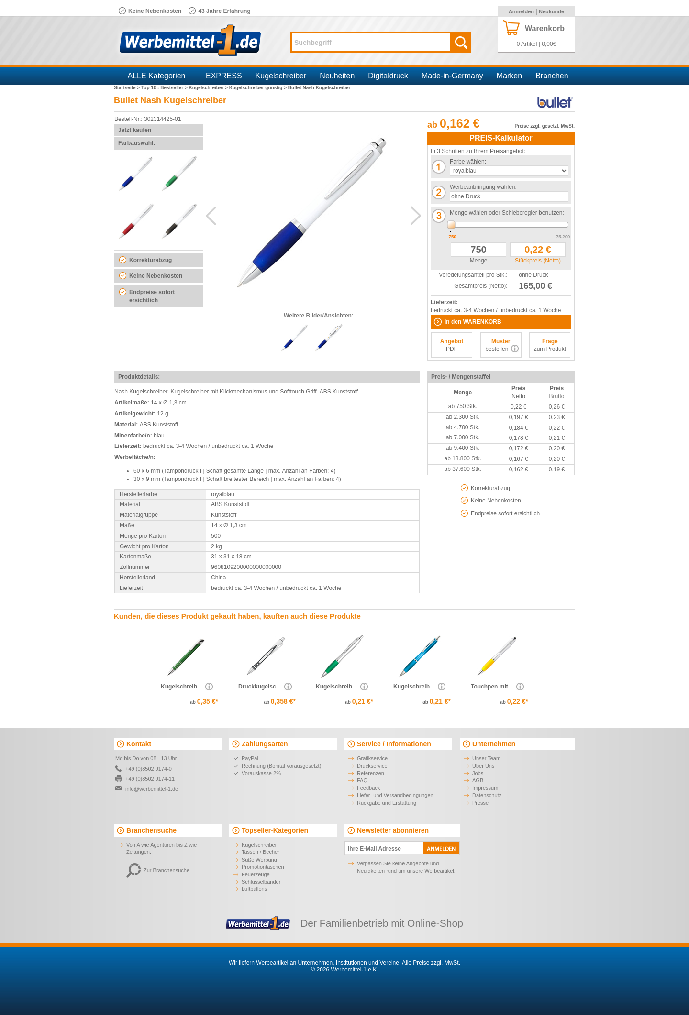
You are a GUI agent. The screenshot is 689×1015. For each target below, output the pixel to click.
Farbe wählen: (468, 161)
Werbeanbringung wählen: (483, 187)
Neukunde (551, 11)
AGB (477, 780)
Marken (509, 76)
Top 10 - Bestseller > (165, 87)
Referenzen (370, 773)
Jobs (477, 773)
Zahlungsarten (265, 744)
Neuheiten (337, 76)
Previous (211, 215)
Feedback (368, 788)
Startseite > (127, 87)
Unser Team (486, 758)
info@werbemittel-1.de (151, 789)
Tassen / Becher (260, 852)
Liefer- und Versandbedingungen (395, 795)
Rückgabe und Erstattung (386, 803)
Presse (480, 803)
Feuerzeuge (256, 874)
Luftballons (254, 889)
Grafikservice (372, 758)
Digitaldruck (388, 76)
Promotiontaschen (263, 867)
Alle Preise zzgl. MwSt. (431, 963)
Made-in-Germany (452, 76)
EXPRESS (224, 76)
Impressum (485, 788)
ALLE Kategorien (157, 76)
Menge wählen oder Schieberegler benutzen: (507, 212)
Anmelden (521, 11)
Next (416, 215)
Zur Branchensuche (157, 870)
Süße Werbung (259, 859)
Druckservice (372, 766)
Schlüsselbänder (261, 881)
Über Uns (483, 766)
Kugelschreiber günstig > (258, 87)
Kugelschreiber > (209, 87)
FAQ (362, 780)
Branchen (551, 76)
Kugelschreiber (281, 76)
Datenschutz (486, 795)
